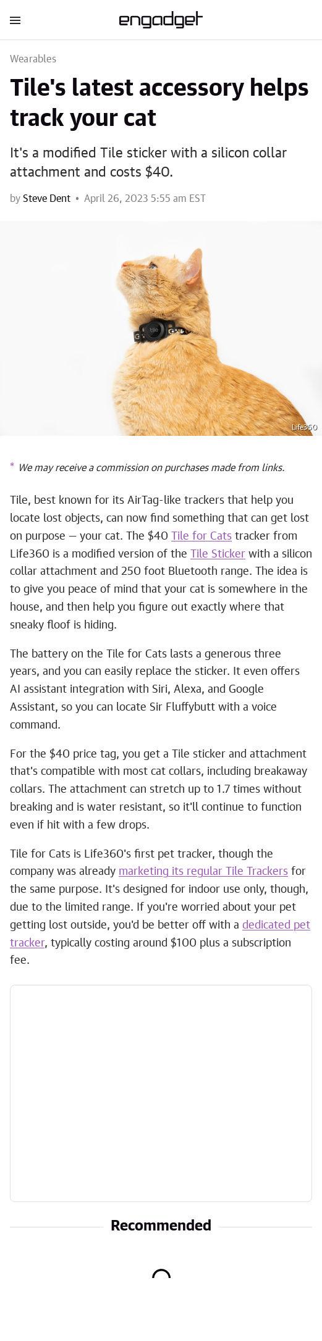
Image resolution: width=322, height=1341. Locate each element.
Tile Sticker (217, 554)
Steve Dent (46, 199)
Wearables (33, 59)
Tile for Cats (201, 536)
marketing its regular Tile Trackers (203, 871)
